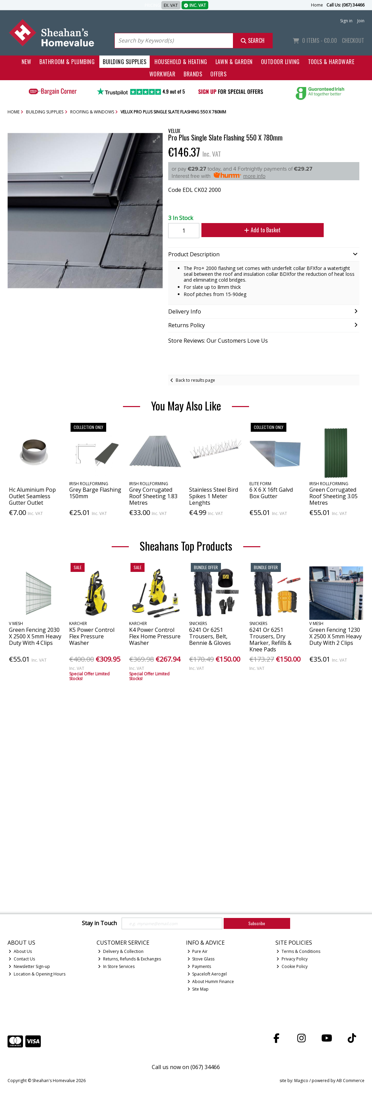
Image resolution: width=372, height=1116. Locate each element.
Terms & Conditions (298, 951)
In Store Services (116, 966)
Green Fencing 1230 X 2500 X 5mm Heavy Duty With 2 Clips (335, 636)
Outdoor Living (280, 62)
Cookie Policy (292, 966)
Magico (301, 1080)
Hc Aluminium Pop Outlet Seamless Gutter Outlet (32, 496)
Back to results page (195, 380)
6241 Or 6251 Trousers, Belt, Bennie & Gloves (210, 636)
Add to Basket (258, 230)
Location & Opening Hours (37, 974)
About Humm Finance (210, 981)
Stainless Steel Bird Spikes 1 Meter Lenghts (213, 496)
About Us (20, 951)
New (26, 62)
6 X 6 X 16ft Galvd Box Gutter (271, 493)
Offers (218, 74)
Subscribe (256, 923)
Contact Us (22, 959)
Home (317, 5)
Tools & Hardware (331, 62)
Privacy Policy (292, 959)
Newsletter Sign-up (29, 966)
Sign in (346, 21)
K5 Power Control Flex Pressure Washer (91, 636)
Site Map (198, 989)
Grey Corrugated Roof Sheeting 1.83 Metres (153, 496)
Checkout (353, 40)
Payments (199, 966)
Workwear (162, 74)
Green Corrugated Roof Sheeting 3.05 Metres (333, 496)
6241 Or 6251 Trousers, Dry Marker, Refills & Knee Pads (270, 639)
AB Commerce (350, 1080)
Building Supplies (124, 62)
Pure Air (197, 951)
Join (360, 21)
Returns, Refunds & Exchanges (129, 959)
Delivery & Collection (121, 951)
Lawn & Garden (234, 62)
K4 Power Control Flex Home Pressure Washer (155, 636)
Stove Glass (201, 959)
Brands (193, 74)
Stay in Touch (99, 923)
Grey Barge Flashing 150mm (95, 493)
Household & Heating (180, 62)
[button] (156, 139)
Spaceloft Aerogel (207, 974)
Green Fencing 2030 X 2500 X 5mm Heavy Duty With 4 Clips (35, 636)
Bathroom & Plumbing (67, 62)
